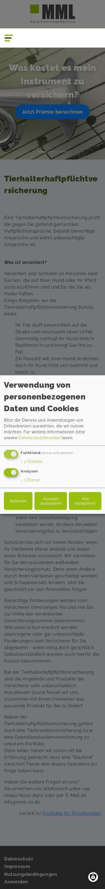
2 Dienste (32, 461)
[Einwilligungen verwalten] (93, 877)
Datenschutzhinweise (39, 438)
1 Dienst (30, 480)
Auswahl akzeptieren (50, 500)
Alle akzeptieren (85, 500)
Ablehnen (18, 501)
